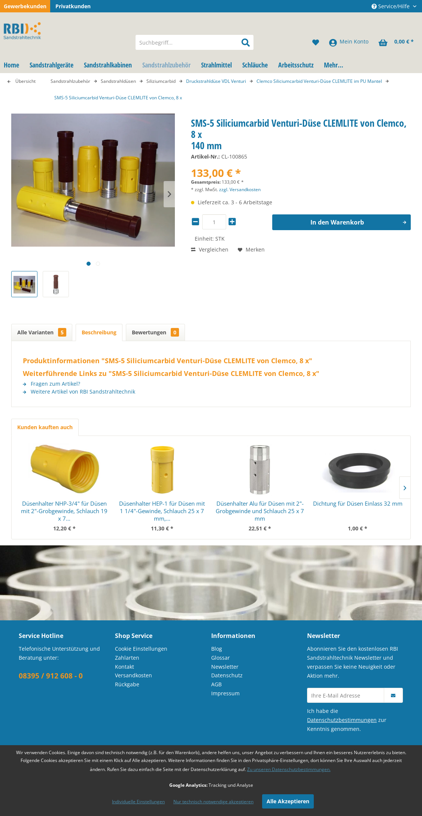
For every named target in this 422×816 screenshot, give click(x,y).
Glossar (220, 657)
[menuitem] (195, 42)
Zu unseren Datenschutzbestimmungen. (289, 769)
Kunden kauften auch (45, 427)
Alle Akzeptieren (288, 801)
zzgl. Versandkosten (240, 189)
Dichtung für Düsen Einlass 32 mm (358, 503)
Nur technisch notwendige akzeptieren (213, 801)
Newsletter (225, 666)
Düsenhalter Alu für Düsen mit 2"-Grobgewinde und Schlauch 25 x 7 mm (260, 511)
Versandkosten (133, 675)
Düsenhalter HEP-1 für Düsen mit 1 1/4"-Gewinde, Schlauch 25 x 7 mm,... (162, 511)
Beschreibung (99, 332)
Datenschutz (227, 675)
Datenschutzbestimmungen (342, 719)
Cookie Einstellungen (141, 648)
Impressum (225, 693)
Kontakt (124, 666)
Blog (216, 648)
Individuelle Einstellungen (138, 801)
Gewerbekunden (25, 6)
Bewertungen (155, 332)
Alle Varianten (41, 332)
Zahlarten (127, 657)
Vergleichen (209, 249)
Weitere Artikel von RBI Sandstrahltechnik (79, 391)
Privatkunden (73, 6)
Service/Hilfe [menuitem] (391, 6)
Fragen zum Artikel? (51, 383)
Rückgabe (127, 684)
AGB (216, 684)
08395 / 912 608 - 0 (51, 676)
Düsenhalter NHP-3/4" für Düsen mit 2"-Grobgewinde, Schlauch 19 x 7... (64, 511)
